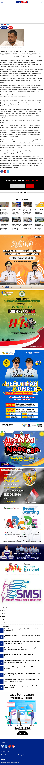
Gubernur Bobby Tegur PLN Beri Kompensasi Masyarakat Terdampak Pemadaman (16, 228)
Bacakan (4, 27)
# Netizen (3, 620)
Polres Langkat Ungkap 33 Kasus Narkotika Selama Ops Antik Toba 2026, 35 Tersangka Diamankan (22, 661)
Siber (8, 755)
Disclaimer (13, 755)
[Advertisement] (22, 12)
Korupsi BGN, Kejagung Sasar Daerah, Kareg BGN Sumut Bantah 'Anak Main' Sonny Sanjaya (39, 228)
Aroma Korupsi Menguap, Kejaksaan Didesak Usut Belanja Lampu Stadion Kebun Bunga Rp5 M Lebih (39, 214)
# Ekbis (2, 616)
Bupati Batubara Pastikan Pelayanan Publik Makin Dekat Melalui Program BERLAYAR (16, 214)
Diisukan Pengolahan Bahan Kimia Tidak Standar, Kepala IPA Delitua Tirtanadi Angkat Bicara (21, 680)
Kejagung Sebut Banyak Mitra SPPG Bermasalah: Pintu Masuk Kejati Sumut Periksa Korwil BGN (22, 642)
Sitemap (20, 755)
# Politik (2, 623)
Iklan (24, 755)
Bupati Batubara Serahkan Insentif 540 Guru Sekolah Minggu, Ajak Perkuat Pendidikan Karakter (4, 214)
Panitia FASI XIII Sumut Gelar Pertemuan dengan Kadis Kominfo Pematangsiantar (27, 228)
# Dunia (2, 613)
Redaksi (3, 755)
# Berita (2, 610)
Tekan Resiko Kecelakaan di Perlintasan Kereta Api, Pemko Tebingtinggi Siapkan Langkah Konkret (21, 648)
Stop (10, 27)
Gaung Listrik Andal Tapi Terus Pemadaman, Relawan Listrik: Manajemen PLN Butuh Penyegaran (4, 229)
